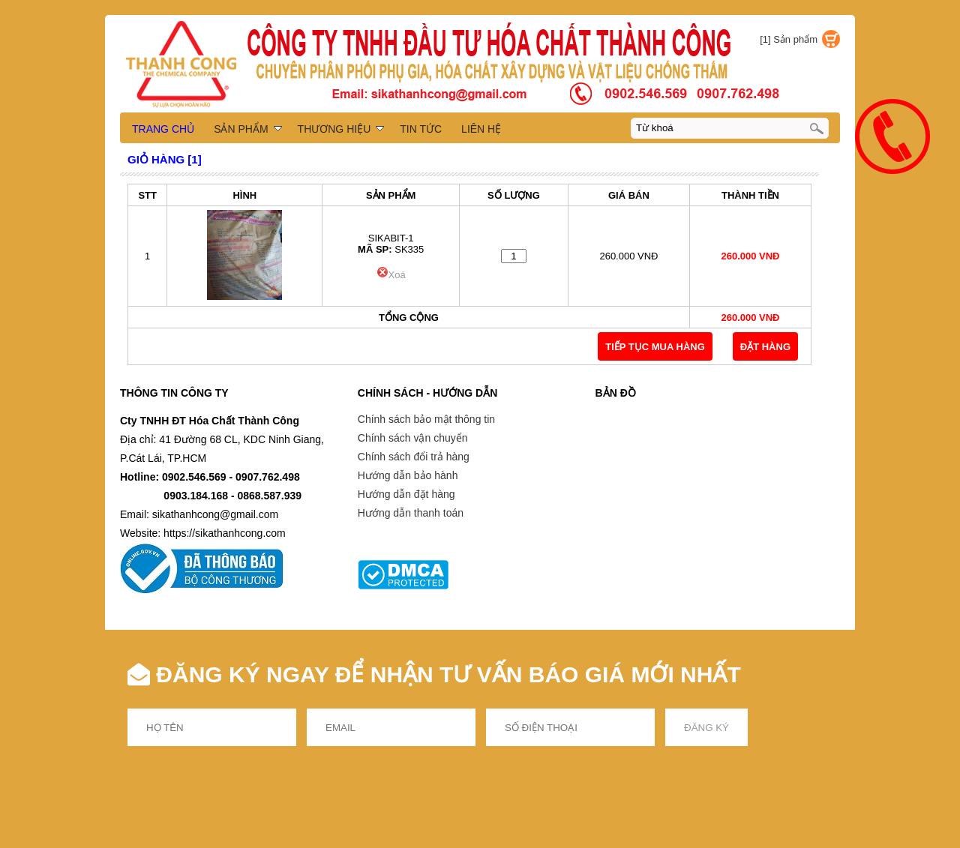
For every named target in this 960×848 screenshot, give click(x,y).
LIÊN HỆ (481, 129)
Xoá (391, 274)
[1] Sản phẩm (789, 39)
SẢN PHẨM (247, 129)
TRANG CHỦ (163, 129)
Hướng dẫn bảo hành (408, 475)
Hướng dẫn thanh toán (411, 513)
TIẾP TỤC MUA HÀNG (655, 346)
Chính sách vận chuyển (413, 438)
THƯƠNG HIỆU (341, 129)
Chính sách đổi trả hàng (414, 457)
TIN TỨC (421, 129)
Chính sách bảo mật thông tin (426, 419)
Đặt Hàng (765, 346)
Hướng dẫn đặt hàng (406, 494)
